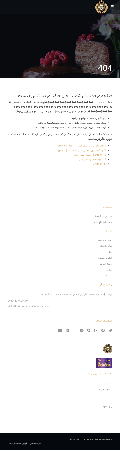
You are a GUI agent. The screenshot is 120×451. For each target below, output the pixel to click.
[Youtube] (60, 331)
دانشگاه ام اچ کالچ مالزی (103, 223)
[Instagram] (95, 331)
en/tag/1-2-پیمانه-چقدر (93, 160)
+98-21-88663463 (18, 302)
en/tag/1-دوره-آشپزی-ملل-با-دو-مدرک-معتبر (82, 151)
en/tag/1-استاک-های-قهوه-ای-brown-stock (82, 146)
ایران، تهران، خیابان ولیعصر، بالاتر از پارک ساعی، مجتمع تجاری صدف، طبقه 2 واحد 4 (76, 295)
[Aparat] (74, 331)
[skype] (88, 331)
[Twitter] (110, 331)
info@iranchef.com (39, 307)
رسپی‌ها (109, 276)
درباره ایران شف (106, 247)
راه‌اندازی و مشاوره (105, 258)
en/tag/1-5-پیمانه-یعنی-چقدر (90, 155)
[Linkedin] (67, 331)
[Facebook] (103, 331)
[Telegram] (81, 331)
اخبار (110, 253)
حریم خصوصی (35, 444)
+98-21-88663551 (18, 306)
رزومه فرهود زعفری (105, 241)
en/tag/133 (99, 165)
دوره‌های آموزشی (106, 264)
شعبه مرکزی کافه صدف (103, 217)
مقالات (109, 270)
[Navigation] (111, 7)
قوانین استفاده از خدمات (17, 444)
